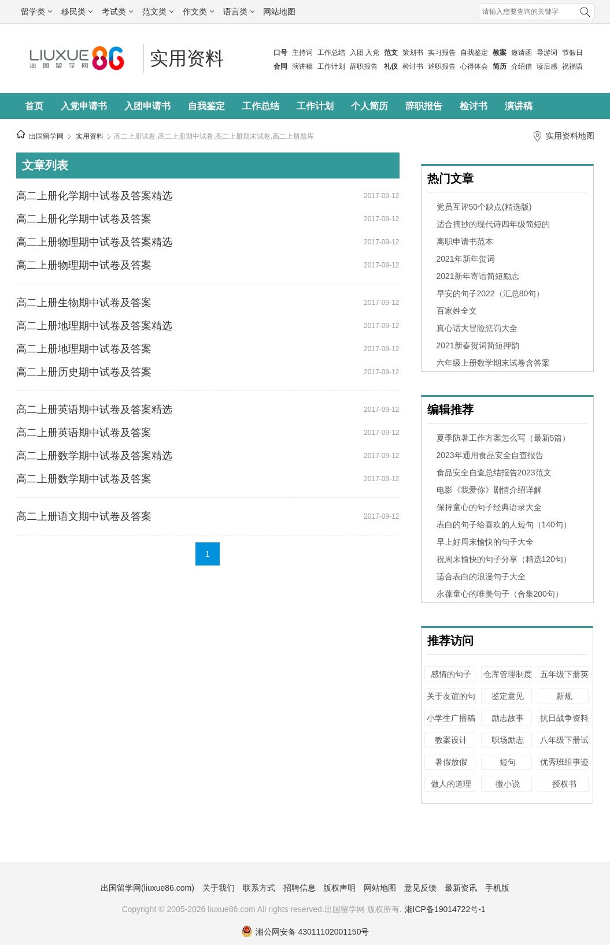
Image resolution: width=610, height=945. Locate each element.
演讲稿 (302, 66)
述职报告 (442, 66)
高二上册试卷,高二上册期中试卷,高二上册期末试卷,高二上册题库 (214, 136)
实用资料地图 (570, 135)
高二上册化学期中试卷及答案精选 (94, 196)
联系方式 (259, 887)
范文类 (157, 11)
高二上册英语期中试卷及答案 (83, 432)
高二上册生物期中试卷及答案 (83, 302)
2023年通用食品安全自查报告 (490, 455)
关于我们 (218, 887)
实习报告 (442, 53)
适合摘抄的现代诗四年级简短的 (493, 224)
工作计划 (331, 66)
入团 (357, 53)
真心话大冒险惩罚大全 (477, 328)
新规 (564, 696)
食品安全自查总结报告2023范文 (494, 472)
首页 (34, 106)
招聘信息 (299, 887)
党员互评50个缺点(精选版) (484, 206)
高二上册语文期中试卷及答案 (83, 516)
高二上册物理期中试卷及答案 (83, 265)
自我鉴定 (474, 53)
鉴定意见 (507, 696)
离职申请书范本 (465, 241)
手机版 (497, 887)
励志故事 (507, 718)
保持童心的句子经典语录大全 (489, 507)
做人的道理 (451, 783)
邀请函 (521, 53)
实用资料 (187, 58)
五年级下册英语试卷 (564, 679)
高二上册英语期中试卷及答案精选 (94, 409)
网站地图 (279, 11)
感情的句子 (451, 674)
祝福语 (572, 66)
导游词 (547, 53)
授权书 (564, 783)
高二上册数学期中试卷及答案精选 (94, 456)
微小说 (508, 783)
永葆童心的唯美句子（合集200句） (500, 593)
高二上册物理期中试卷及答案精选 (94, 242)
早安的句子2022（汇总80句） (491, 293)
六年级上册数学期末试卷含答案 (493, 362)
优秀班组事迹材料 (564, 767)
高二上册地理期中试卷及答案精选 (94, 326)
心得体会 (474, 66)
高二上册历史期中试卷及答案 (83, 372)
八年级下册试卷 (564, 745)
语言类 (238, 11)
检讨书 (412, 66)
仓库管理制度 (507, 674)
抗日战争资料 (564, 718)
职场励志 (507, 740)
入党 (372, 53)
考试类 (117, 11)
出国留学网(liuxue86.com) (147, 887)
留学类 (36, 11)
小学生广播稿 (451, 718)
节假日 (572, 53)
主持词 (302, 53)
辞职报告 (364, 66)
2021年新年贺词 (466, 258)
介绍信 (521, 66)
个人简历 (369, 106)
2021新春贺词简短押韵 (478, 345)
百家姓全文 (457, 310)
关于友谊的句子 (451, 701)
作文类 (198, 11)
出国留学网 (46, 136)
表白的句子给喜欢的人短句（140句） (504, 524)
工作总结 (331, 53)
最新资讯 (461, 887)
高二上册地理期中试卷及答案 (83, 349)
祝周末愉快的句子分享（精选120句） (504, 559)
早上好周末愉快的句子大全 (485, 541)
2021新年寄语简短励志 (478, 276)
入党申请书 (84, 106)
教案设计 (451, 740)
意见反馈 (420, 887)
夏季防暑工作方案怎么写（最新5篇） (504, 437)
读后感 (547, 66)
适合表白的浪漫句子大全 (481, 576)
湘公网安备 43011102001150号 (305, 931)
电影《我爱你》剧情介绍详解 (489, 489)
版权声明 (339, 887)
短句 (508, 762)
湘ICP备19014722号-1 (445, 909)
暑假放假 (451, 762)
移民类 (77, 11)
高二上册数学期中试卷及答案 (83, 479)
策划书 (412, 53)
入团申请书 (147, 106)
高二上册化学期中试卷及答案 (83, 219)
